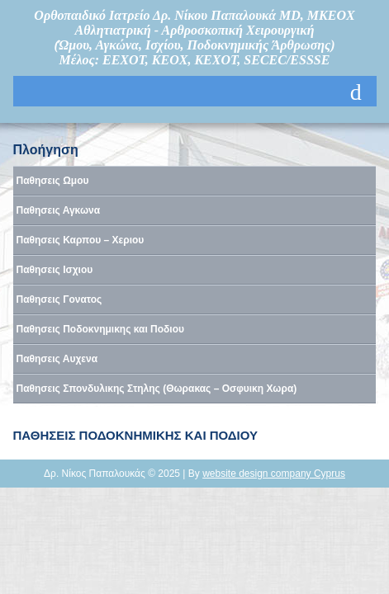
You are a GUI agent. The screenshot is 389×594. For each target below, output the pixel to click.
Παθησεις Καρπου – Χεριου (81, 240)
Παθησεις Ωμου (53, 180)
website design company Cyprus (273, 473)
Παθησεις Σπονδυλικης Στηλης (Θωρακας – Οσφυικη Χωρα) (157, 388)
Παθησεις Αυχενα (57, 359)
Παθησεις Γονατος (59, 299)
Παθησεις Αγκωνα (59, 210)
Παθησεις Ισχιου (55, 270)
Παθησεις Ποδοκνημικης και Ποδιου (101, 329)
